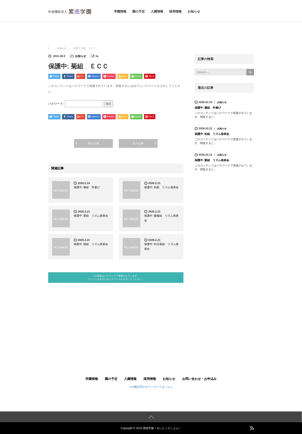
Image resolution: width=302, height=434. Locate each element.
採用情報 (175, 11)
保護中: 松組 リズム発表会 (161, 187)
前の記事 (93, 143)
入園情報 (157, 11)
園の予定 (138, 11)
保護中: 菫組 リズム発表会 (91, 215)
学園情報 (120, 11)
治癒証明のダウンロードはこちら (152, 386)
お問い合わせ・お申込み (199, 378)
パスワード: (75, 103)
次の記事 (138, 143)
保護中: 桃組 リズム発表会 (91, 244)
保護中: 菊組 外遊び (87, 187)
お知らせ (194, 11)
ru (97, 56)
